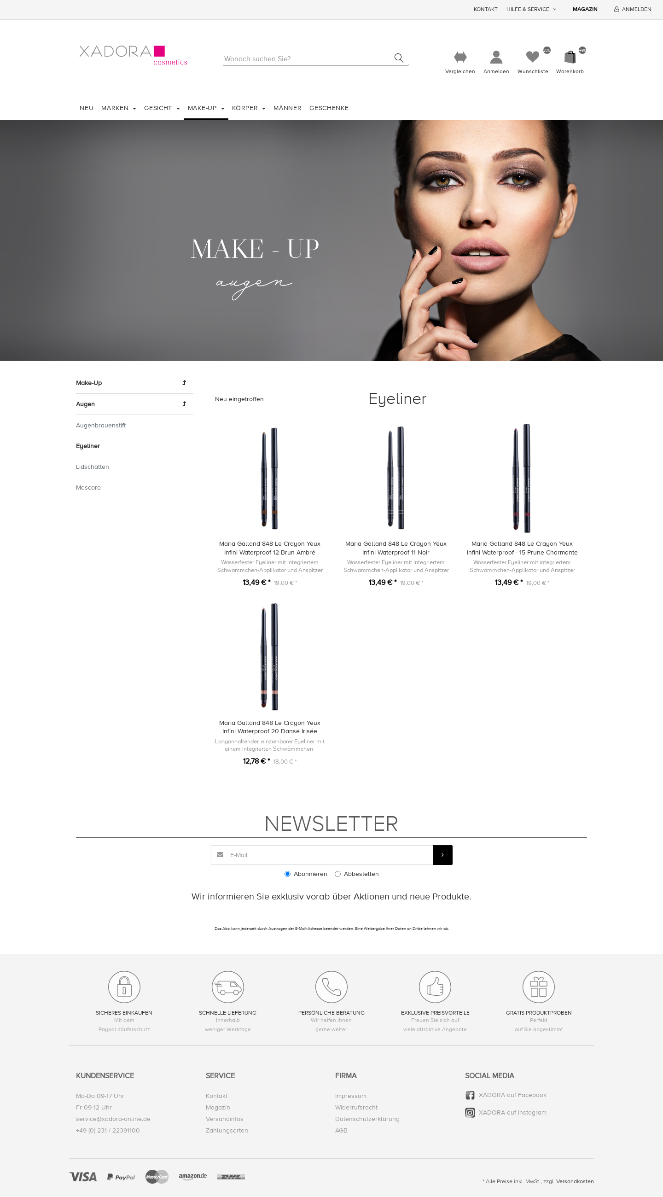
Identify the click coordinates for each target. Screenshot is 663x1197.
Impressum (350, 1096)
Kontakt (486, 9)
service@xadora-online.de (113, 1119)
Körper (246, 108)
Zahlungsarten (227, 1130)
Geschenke (329, 108)
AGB (341, 1130)
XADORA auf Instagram (513, 1112)
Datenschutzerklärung (367, 1119)
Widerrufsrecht (356, 1107)
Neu (86, 108)
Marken (116, 108)
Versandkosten (575, 1181)
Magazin (585, 9)
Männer (287, 108)
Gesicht (159, 108)
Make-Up (203, 108)
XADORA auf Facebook (513, 1095)
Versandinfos (225, 1119)
